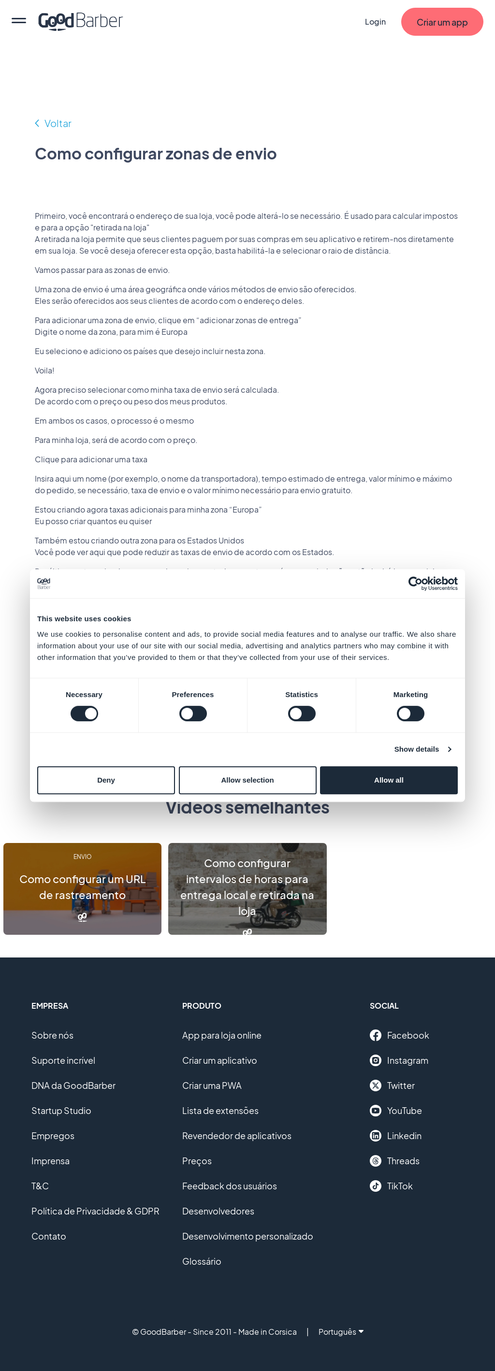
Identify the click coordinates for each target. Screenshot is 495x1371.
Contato (48, 1236)
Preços (197, 1160)
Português (341, 1332)
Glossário (201, 1261)
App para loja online (222, 1035)
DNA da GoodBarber (73, 1085)
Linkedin (396, 1136)
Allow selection (247, 780)
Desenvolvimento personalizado (247, 1236)
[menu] (19, 21)
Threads (395, 1161)
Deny (106, 780)
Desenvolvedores (218, 1210)
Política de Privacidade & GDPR (95, 1210)
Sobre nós (52, 1035)
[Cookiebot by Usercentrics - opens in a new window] (415, 583)
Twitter (392, 1085)
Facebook (399, 1035)
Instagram (399, 1060)
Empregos (52, 1135)
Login (375, 21)
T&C (40, 1185)
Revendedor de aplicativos (236, 1135)
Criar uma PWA (212, 1085)
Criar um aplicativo (219, 1060)
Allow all (389, 780)
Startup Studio (61, 1110)
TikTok (391, 1186)
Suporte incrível (63, 1060)
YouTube (396, 1110)
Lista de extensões (220, 1110)
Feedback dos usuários (229, 1185)
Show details (416, 749)
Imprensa (50, 1160)
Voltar (58, 123)
